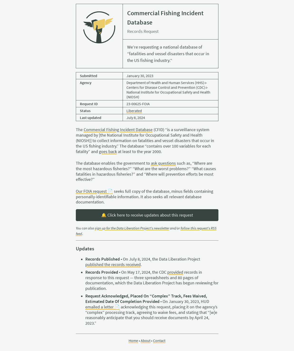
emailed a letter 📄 (102, 307)
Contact (159, 340)
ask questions (163, 163)
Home (133, 340)
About (145, 340)
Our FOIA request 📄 (94, 191)
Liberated (134, 110)
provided (175, 272)
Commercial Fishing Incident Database (118, 129)
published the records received (113, 264)
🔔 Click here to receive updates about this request (147, 215)
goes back (108, 151)
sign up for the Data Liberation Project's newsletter (132, 228)
